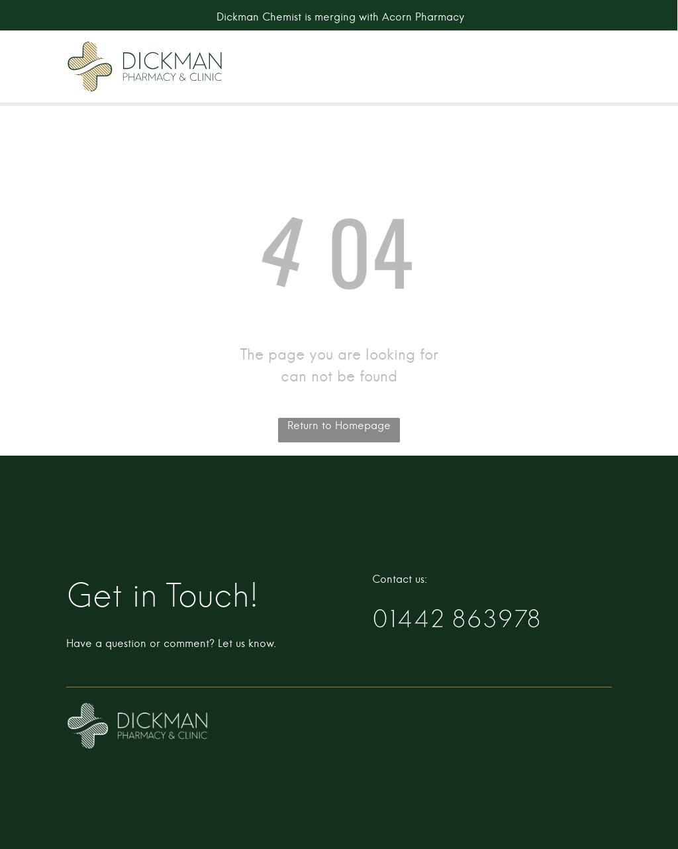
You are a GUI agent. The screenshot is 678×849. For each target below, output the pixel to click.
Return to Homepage (339, 426)
